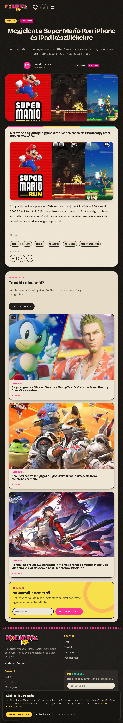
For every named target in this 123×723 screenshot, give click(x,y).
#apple (15, 244)
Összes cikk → (21, 306)
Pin (30, 258)
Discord (20, 663)
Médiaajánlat (11, 687)
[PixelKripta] (16, 7)
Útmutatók (69, 652)
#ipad (27, 244)
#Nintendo (54, 244)
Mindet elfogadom (19, 714)
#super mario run (90, 244)
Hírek (67, 642)
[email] (33, 611)
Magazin (11, 21)
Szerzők (9, 682)
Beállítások (43, 714)
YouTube (9, 663)
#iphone (40, 244)
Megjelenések (71, 657)
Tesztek (68, 647)
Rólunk (8, 677)
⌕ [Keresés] (44, 8)
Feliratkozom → (69, 612)
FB (13, 258)
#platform (70, 244)
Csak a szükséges (65, 714)
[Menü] (52, 7)
